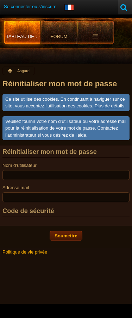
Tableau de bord (23, 36)
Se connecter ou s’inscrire (30, 6)
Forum (59, 36)
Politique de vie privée (24, 252)
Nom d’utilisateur (19, 165)
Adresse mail (15, 187)
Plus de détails (110, 105)
